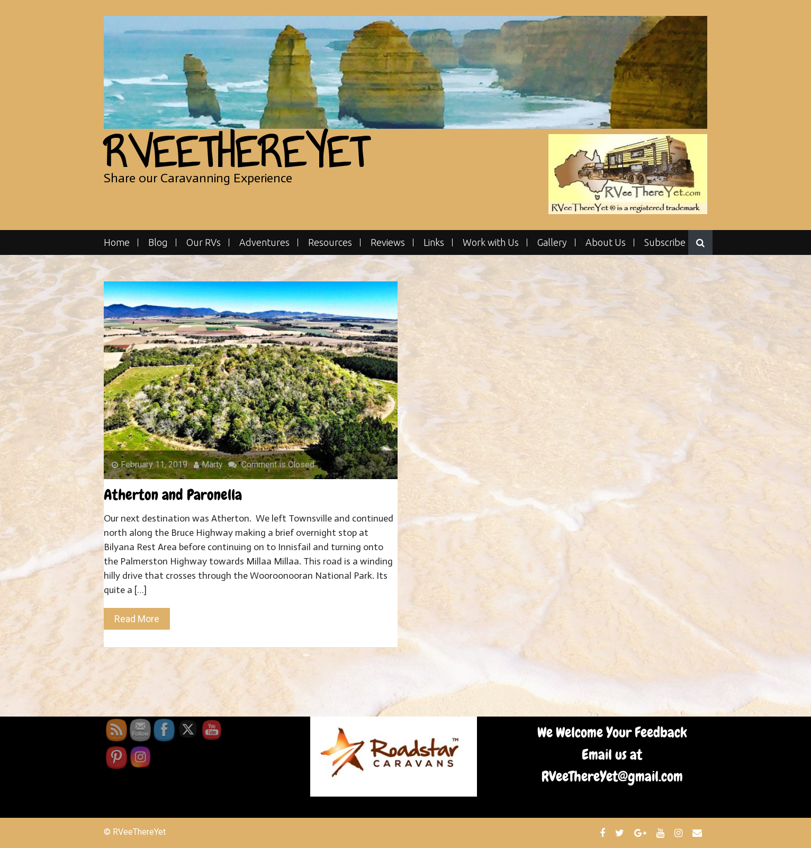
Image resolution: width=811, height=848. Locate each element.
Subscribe (665, 242)
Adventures (264, 242)
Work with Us (491, 242)
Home (117, 242)
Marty (208, 465)
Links (433, 242)
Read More (136, 618)
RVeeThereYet (236, 152)
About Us (605, 242)
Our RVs (203, 242)
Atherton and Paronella (173, 494)
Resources (330, 242)
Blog (158, 242)
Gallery (552, 242)
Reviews (388, 242)
